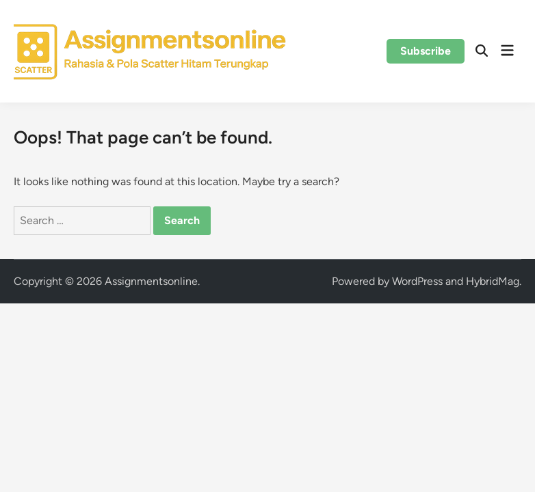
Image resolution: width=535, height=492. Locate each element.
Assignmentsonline (151, 281)
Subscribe (425, 50)
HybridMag (492, 281)
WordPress (417, 281)
